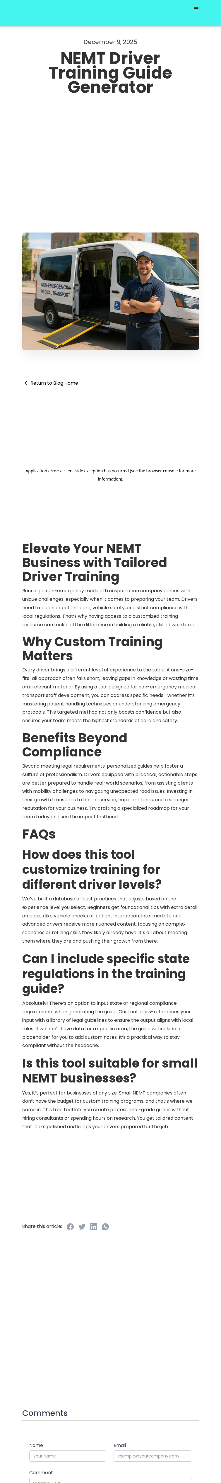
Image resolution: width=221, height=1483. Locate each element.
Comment (41, 1472)
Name (36, 1445)
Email (120, 1445)
